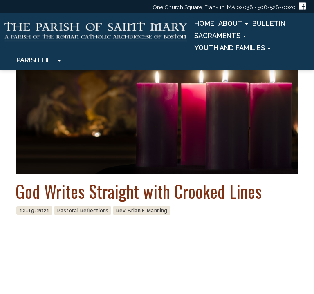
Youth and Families (232, 48)
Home (204, 23)
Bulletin (268, 23)
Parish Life (38, 60)
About (233, 23)
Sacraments (220, 35)
